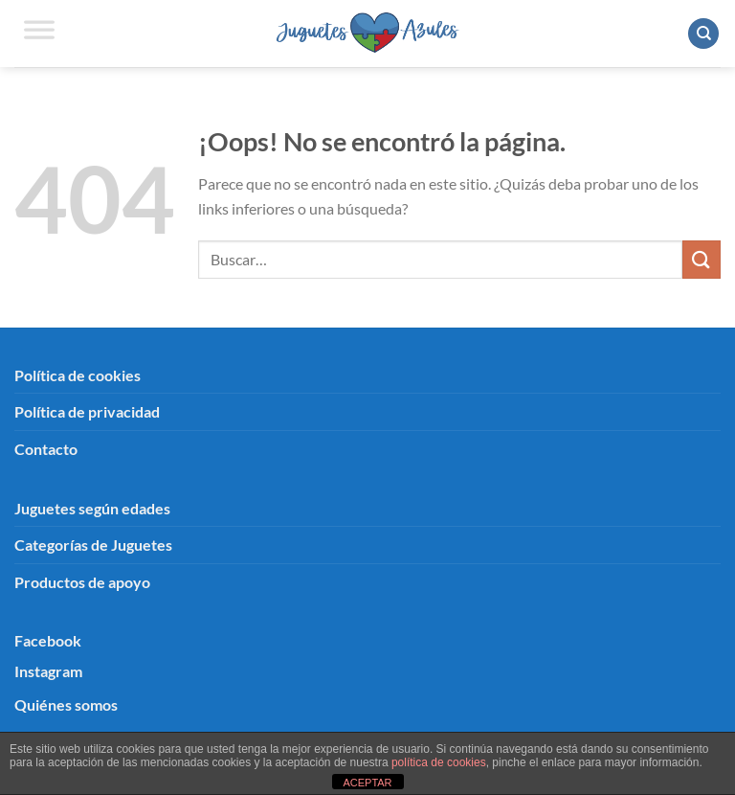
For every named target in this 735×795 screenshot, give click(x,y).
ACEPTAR (367, 782)
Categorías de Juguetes (93, 544)
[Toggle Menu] (39, 33)
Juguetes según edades (92, 508)
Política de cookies (77, 375)
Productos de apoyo (82, 582)
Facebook (47, 640)
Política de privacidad (87, 411)
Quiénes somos (66, 704)
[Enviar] (701, 259)
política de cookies (438, 762)
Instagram (48, 671)
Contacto (46, 449)
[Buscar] (703, 34)
